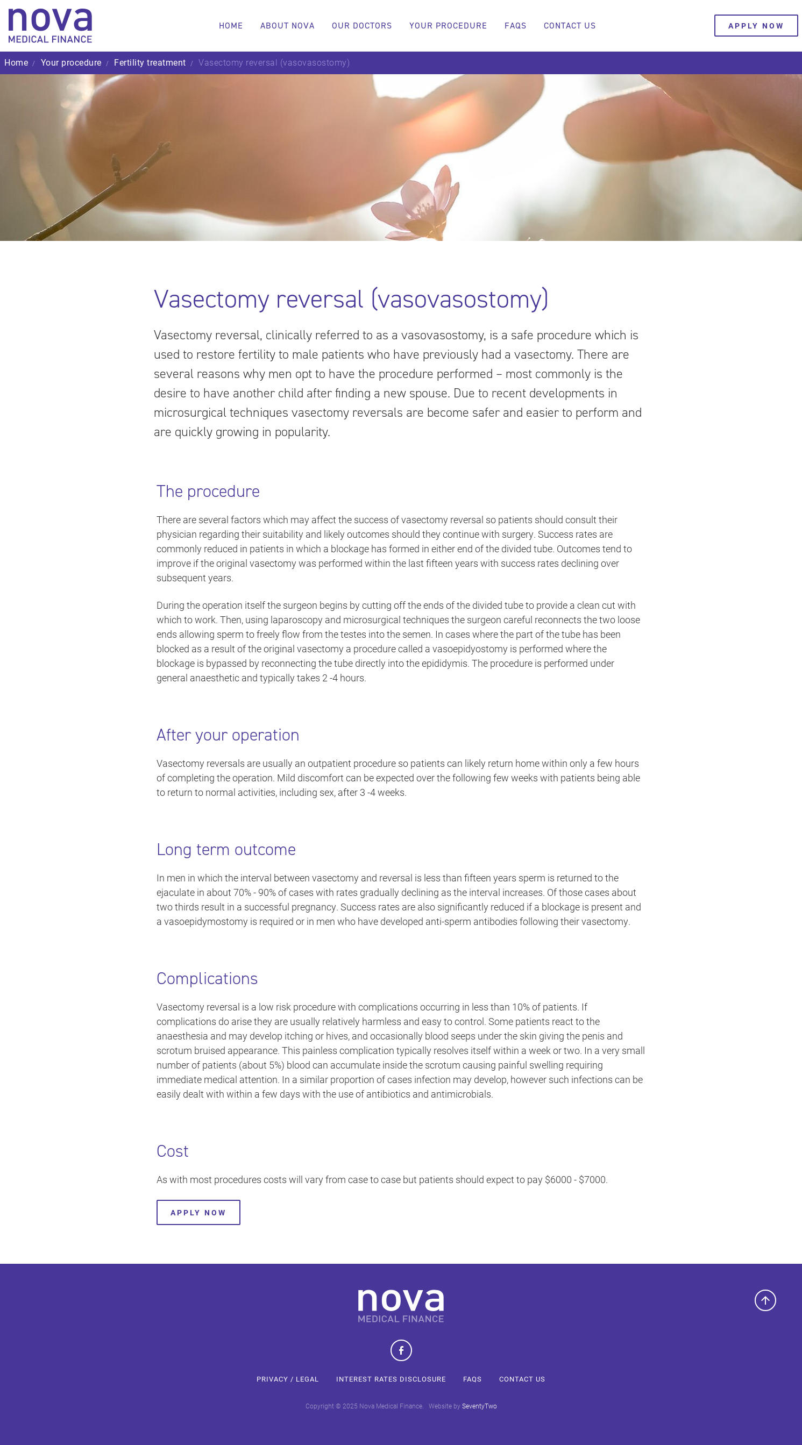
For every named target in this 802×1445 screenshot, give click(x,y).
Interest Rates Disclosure (391, 1379)
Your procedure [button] (446, 25)
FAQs (472, 1379)
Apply (751, 25)
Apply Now (198, 1212)
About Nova (285, 25)
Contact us (567, 25)
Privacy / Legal (288, 1379)
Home (228, 25)
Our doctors (359, 25)
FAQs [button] (513, 25)
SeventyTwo (479, 1405)
